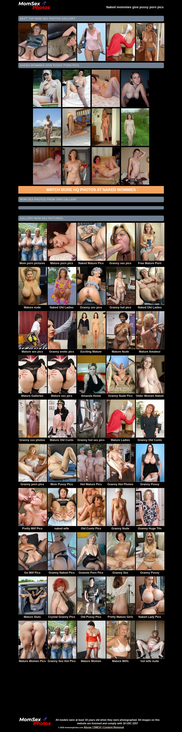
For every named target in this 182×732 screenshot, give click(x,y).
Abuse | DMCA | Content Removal (104, 727)
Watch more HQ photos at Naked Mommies (91, 190)
